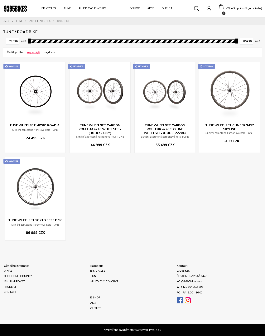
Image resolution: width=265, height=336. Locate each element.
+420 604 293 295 (190, 287)
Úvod (6, 21)
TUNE (67, 8)
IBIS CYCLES (48, 8)
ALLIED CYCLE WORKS (93, 8)
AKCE (150, 8)
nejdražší (50, 52)
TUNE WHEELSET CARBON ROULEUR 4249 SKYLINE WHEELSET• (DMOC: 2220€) (165, 129)
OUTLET (167, 8)
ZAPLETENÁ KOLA (40, 21)
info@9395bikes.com (189, 281)
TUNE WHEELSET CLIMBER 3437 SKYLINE (229, 127)
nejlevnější (33, 52)
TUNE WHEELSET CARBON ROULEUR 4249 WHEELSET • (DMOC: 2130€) (100, 129)
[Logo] (15, 8)
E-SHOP (135, 8)
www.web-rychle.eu (147, 330)
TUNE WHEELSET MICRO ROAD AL (35, 125)
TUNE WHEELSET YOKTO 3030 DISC (35, 220)
